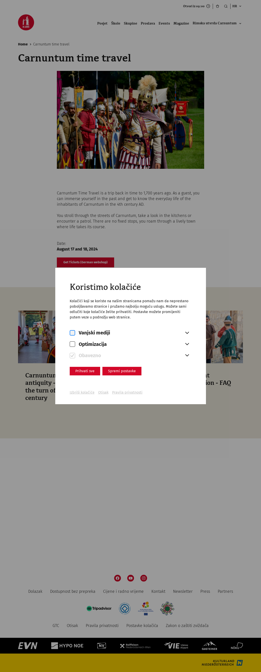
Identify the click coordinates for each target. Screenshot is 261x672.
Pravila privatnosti (127, 392)
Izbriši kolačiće (82, 392)
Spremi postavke (122, 371)
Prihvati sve (85, 371)
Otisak (103, 392)
